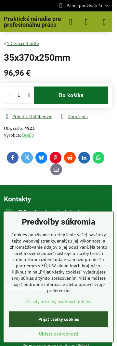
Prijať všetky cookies (58, 319)
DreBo (28, 135)
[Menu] (104, 21)
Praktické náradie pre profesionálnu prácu (32, 22)
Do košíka (71, 95)
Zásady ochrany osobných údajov (59, 302)
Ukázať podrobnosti (58, 334)
